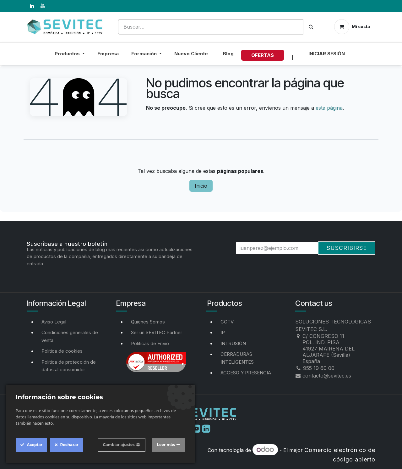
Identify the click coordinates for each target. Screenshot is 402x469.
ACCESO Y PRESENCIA (245, 373)
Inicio (201, 186)
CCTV (227, 322)
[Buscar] (311, 27)
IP (222, 332)
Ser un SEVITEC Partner (156, 332)
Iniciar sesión (326, 54)
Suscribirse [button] (347, 248)
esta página (329, 108)
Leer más (166, 444)
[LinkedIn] (31, 6)
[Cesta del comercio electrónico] (352, 26)
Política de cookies (62, 351)
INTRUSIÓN (233, 343)
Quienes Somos (148, 322)
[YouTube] (42, 6)
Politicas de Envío (150, 343)
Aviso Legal (53, 322)
